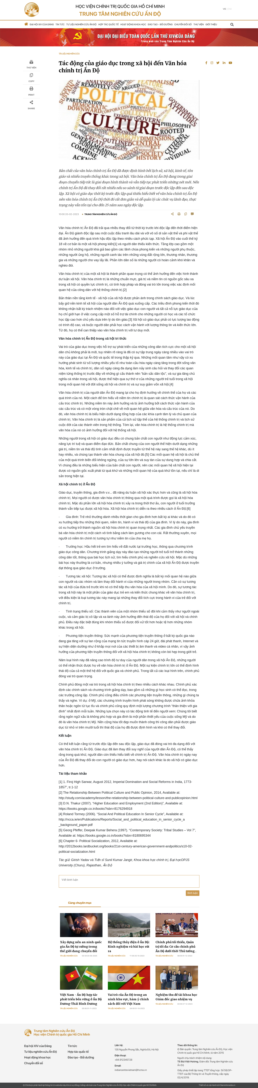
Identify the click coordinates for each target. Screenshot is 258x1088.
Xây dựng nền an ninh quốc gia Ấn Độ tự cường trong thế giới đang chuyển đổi (81, 946)
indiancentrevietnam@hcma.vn (131, 1069)
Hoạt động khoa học (133, 24)
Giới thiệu (211, 24)
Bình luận (192, 893)
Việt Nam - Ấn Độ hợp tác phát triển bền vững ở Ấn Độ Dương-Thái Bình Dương (81, 999)
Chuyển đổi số (183, 24)
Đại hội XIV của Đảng (42, 24)
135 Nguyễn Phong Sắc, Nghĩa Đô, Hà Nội (137, 1049)
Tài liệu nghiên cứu (69, 956)
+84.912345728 (123, 1059)
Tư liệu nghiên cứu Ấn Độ (81, 24)
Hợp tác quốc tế (108, 24)
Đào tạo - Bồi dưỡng (160, 24)
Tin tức (60, 24)
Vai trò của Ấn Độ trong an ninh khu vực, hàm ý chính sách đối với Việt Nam (128, 999)
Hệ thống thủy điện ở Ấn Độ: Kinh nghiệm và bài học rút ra (128, 946)
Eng (230, 9)
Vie (224, 9)
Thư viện (199, 24)
